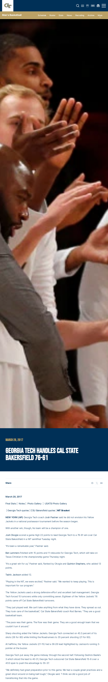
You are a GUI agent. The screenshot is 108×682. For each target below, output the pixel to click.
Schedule (42, 15)
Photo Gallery (34, 503)
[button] (78, 6)
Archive (91, 15)
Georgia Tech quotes (18, 510)
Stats (61, 15)
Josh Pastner (51, 517)
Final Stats (10, 503)
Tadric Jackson (13, 574)
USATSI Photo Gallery (56, 503)
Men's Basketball (12, 15)
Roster (52, 15)
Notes (22, 503)
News (69, 15)
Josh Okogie (11, 535)
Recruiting (79, 15)
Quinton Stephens (76, 563)
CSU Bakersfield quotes (43, 510)
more (100, 15)
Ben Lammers (12, 552)
